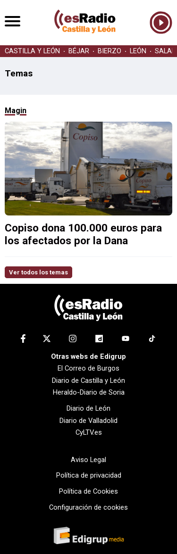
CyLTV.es (89, 432)
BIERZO (109, 51)
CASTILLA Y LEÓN (32, 51)
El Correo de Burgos (88, 368)
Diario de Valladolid (88, 420)
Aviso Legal (88, 459)
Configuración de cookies (88, 507)
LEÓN (138, 51)
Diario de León (88, 408)
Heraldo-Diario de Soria (89, 392)
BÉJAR (78, 51)
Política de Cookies (88, 491)
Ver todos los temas (38, 272)
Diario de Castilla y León (88, 380)
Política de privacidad (88, 475)
